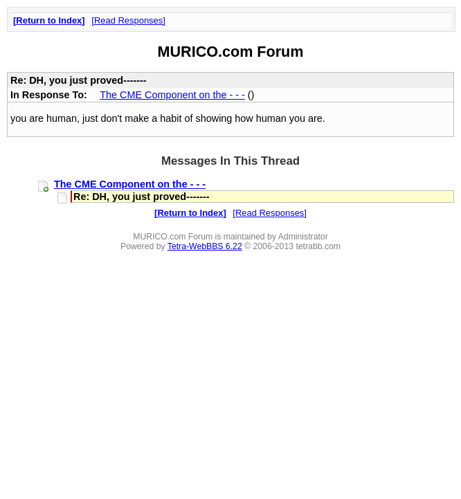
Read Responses (128, 20)
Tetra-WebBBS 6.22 (205, 246)
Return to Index (49, 20)
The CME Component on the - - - (172, 94)
